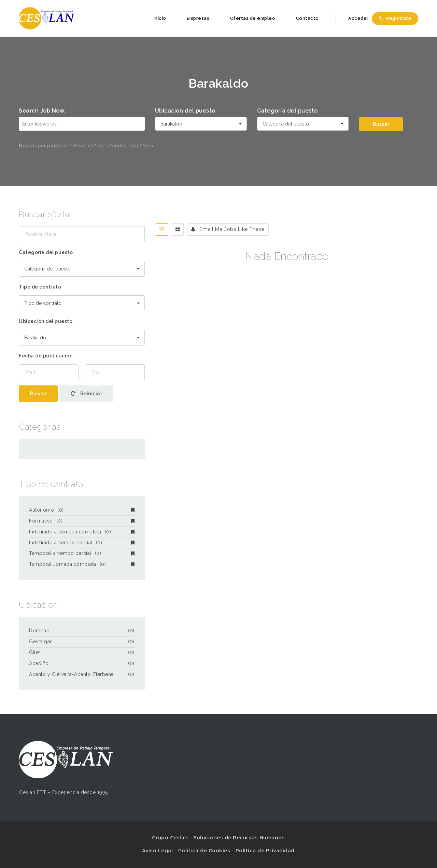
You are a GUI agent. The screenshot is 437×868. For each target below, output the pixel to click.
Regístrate (395, 18)
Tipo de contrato (40, 287)
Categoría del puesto (287, 110)
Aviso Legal (157, 851)
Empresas (198, 18)
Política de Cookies (204, 851)
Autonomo (82, 510)
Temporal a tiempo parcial (82, 553)
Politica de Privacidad (265, 851)
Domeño (39, 630)
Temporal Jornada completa (82, 564)
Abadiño (39, 663)
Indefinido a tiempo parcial (82, 542)
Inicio (160, 18)
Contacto (307, 18)
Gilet (34, 652)
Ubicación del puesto (185, 110)
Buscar (381, 124)
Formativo (82, 521)
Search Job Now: (42, 110)
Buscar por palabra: (43, 145)
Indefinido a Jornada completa (82, 531)
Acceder (355, 18)
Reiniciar (86, 393)
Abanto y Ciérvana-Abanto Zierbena (71, 674)
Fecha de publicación (45, 355)
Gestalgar (40, 641)
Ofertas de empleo (253, 18)
